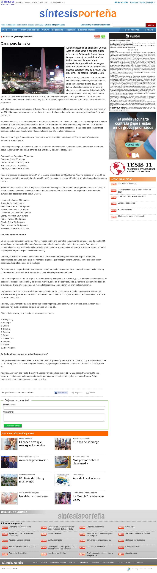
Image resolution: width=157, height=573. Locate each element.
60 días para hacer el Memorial (131, 216)
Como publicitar (124, 562)
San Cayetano (131, 553)
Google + (151, 2)
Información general (30, 30)
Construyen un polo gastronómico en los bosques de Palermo (62, 548)
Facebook (134, 2)
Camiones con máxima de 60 (99, 540)
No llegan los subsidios (135, 540)
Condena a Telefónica (96, 547)
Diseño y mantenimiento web (142, 569)
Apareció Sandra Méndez (19, 540)
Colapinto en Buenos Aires (20, 527)
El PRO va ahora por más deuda (22, 547)
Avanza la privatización (33, 460)
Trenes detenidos (55, 533)
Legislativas (57, 30)
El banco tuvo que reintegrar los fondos (32, 444)
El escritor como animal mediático (132, 196)
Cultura (45, 30)
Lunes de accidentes (126, 203)
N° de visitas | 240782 (9, 569)
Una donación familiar (57, 553)
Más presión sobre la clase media (86, 462)
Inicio (4, 30)
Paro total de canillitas (18, 553)
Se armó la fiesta (125, 209)
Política (14, 30)
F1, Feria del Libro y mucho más (31, 480)
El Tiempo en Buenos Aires (7, 3)
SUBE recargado (55, 540)
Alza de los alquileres (86, 478)
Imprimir (78, 393)
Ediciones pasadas (86, 30)
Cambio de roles (132, 547)
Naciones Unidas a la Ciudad (137, 533)
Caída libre (130, 527)
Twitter (143, 2)
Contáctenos (138, 562)
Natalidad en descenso (33, 496)
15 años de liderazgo (86, 442)
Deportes (70, 30)
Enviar (92, 393)
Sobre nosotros (132, 30)
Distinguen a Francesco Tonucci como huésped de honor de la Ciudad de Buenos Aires (61, 529)
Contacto (149, 30)
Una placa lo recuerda (127, 183)
